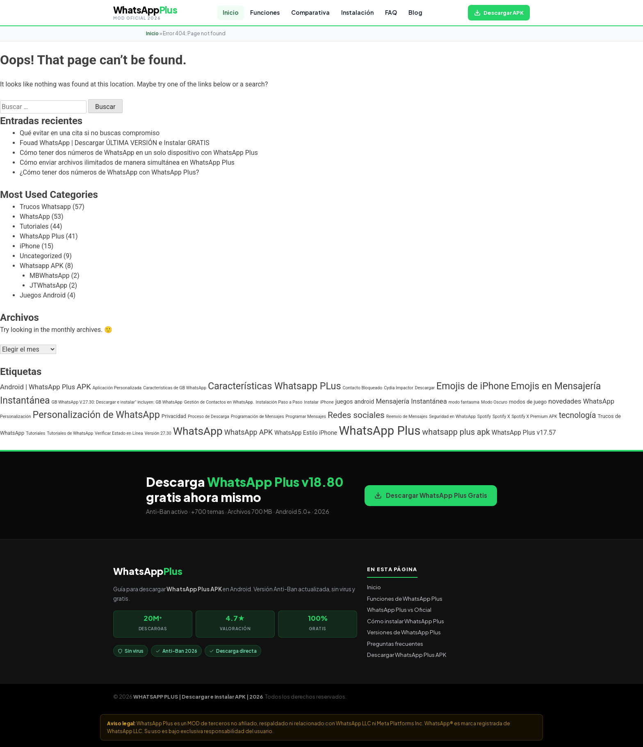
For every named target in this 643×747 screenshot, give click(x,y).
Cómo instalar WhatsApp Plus (405, 621)
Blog (415, 12)
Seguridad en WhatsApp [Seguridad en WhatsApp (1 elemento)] (452, 416)
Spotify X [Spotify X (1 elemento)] (501, 416)
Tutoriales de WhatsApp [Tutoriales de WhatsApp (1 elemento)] (70, 433)
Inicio (231, 12)
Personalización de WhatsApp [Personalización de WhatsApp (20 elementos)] (96, 414)
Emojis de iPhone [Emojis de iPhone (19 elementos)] (472, 386)
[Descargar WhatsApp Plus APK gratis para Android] (499, 12)
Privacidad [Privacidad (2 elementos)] (174, 416)
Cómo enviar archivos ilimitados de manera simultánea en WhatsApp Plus (127, 162)
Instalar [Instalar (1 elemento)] (311, 402)
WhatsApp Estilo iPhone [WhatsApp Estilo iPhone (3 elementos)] (305, 432)
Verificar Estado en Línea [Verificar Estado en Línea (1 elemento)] (119, 433)
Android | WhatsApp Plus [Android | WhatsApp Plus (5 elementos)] (37, 387)
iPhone (30, 246)
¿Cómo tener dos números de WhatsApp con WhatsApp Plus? (109, 172)
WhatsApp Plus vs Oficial (399, 609)
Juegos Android (43, 295)
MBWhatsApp (50, 275)
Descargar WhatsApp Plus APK (406, 654)
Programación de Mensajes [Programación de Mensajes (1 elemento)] (257, 416)
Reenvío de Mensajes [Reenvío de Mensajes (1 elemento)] (406, 416)
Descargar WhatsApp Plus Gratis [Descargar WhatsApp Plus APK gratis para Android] (430, 495)
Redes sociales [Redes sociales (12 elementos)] (356, 415)
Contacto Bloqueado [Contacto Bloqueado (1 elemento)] (363, 388)
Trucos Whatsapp (45, 207)
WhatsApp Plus (42, 236)
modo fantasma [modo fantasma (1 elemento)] (464, 402)
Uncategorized (41, 256)
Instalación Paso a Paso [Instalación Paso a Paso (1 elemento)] (278, 402)
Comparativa (310, 12)
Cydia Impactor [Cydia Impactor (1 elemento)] (398, 388)
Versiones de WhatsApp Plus (404, 632)
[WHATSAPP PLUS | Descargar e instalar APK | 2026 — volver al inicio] (145, 12)
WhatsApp (35, 216)
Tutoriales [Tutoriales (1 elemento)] (35, 433)
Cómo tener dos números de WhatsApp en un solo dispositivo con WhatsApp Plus (139, 153)
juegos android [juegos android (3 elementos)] (354, 401)
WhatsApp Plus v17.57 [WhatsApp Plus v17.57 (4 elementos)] (524, 432)
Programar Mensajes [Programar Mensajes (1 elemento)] (305, 416)
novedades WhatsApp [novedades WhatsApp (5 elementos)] (581, 401)
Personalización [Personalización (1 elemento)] (15, 416)
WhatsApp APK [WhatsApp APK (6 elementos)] (248, 432)
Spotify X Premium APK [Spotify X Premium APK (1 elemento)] (534, 416)
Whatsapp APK (41, 266)
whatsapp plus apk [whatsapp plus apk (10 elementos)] (456, 432)
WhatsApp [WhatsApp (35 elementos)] (198, 431)
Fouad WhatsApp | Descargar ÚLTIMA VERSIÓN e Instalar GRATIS (115, 143)
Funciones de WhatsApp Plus (404, 598)
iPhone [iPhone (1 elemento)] (327, 402)
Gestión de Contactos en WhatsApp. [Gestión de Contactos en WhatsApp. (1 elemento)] (219, 402)
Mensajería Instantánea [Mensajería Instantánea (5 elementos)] (411, 401)
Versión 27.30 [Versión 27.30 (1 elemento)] (157, 433)
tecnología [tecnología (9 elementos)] (577, 415)
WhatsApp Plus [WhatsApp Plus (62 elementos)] (379, 431)
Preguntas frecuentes (395, 643)
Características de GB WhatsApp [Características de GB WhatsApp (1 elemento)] (174, 388)
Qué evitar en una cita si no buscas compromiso (90, 133)
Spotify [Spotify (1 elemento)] (484, 416)
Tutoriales (34, 226)
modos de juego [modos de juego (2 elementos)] (528, 402)
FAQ (391, 12)
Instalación (357, 12)
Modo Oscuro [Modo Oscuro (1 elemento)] (494, 402)
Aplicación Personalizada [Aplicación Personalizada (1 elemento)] (117, 388)
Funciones (265, 12)
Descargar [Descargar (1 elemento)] (425, 388)
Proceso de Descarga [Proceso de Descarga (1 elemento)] (208, 416)
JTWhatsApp (48, 285)
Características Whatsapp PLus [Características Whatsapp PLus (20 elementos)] (274, 386)
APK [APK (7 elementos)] (84, 386)
